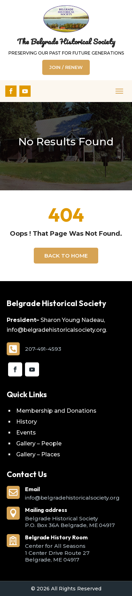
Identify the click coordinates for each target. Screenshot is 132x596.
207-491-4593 (43, 348)
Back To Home (66, 255)
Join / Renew (66, 67)
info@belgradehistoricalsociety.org (72, 497)
